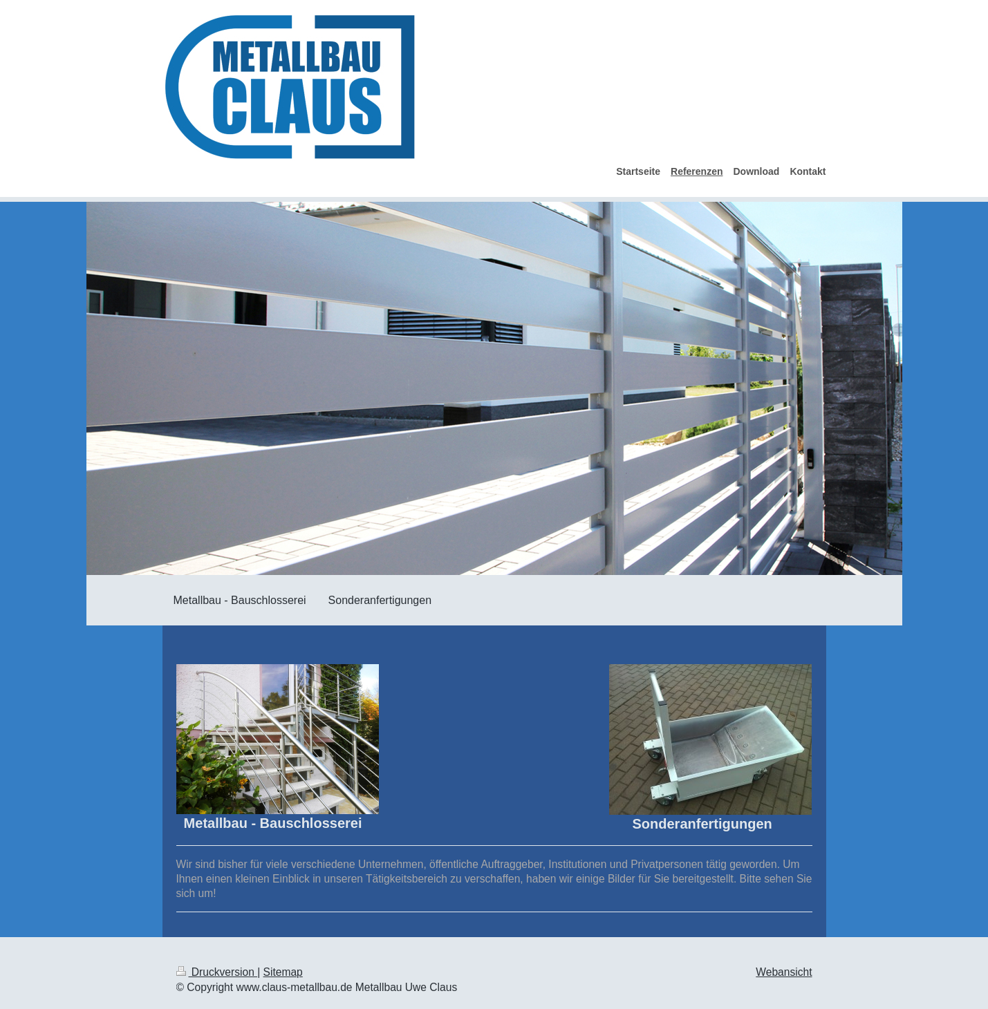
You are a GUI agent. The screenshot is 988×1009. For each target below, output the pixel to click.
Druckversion (217, 972)
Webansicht (784, 972)
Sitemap (283, 972)
